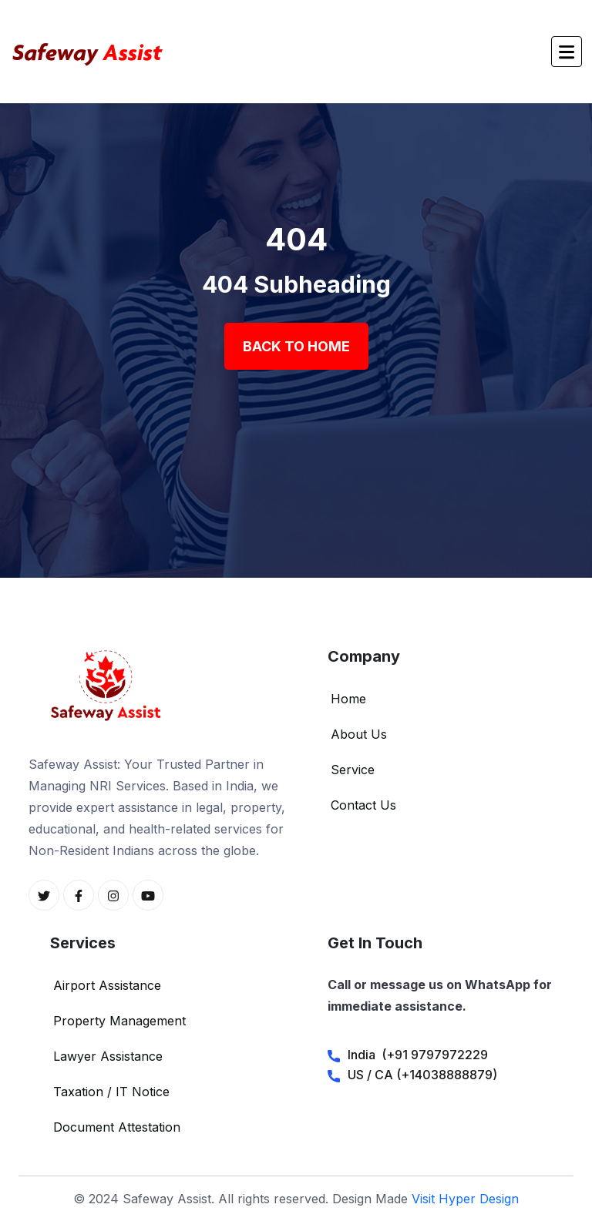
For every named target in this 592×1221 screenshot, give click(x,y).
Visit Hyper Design (465, 1198)
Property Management (119, 1020)
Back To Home (296, 346)
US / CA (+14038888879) (422, 1074)
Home (348, 698)
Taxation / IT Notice (111, 1091)
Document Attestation (116, 1127)
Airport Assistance (107, 985)
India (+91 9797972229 (418, 1054)
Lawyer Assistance (108, 1056)
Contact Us (363, 805)
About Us (359, 734)
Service (353, 769)
